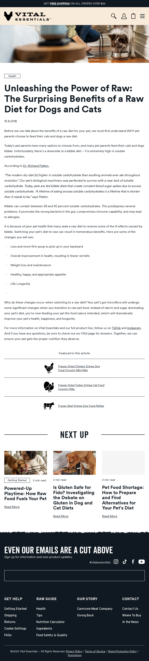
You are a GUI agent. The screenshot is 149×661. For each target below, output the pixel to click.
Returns (10, 622)
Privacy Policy (74, 651)
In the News (130, 622)
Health (41, 608)
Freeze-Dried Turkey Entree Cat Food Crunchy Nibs (81, 387)
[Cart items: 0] (133, 16)
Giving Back (85, 615)
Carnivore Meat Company (95, 608)
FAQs (8, 635)
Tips (39, 615)
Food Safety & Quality (51, 635)
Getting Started (15, 608)
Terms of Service (95, 651)
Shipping (10, 615)
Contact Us (130, 608)
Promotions (74, 655)
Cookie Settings (15, 628)
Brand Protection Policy (122, 651)
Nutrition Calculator (50, 622)
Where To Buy (131, 615)
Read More (12, 507)
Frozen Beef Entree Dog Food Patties (81, 405)
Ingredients (44, 628)
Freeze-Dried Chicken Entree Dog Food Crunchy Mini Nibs (79, 368)
